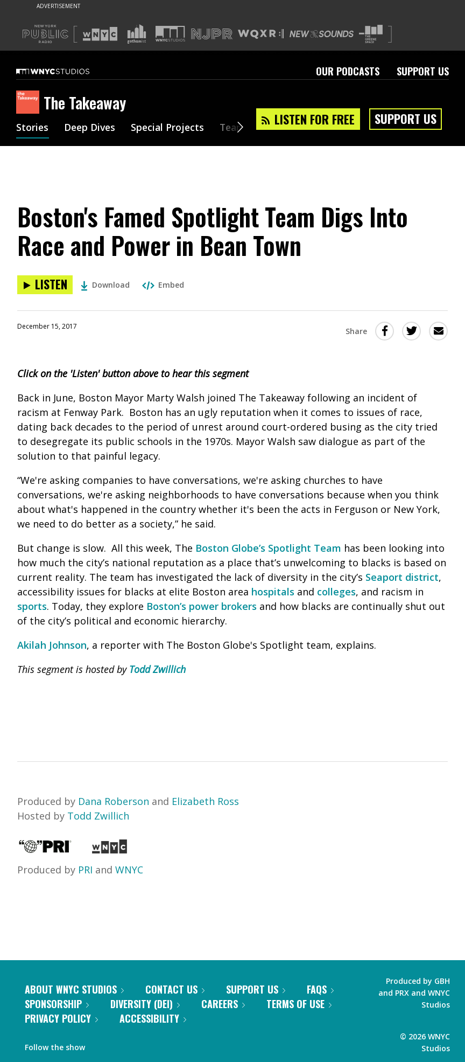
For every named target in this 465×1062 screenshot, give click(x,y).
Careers (223, 1004)
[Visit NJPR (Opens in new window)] (211, 34)
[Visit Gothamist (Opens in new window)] (136, 34)
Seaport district (402, 577)
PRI (85, 869)
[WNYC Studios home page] (66, 71)
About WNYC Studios (74, 989)
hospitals (272, 591)
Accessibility (152, 1018)
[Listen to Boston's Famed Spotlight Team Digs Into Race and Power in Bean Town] (45, 284)
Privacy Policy (61, 1018)
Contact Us (175, 989)
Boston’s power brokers (201, 606)
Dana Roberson (113, 801)
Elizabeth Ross (205, 801)
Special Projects (170, 128)
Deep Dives (91, 128)
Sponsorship (57, 1004)
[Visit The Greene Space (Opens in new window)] (371, 34)
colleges (336, 591)
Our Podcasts (347, 71)
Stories (32, 128)
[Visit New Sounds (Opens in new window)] (322, 34)
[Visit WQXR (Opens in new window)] (261, 34)
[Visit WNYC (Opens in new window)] (100, 34)
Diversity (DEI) (145, 1004)
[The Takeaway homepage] (30, 103)
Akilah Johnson (52, 644)
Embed (163, 285)
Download (105, 285)
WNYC (129, 869)
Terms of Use (299, 1004)
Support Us (423, 71)
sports (32, 606)
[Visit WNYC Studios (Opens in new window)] (170, 33)
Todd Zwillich (157, 669)
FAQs (320, 989)
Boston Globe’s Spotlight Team (268, 548)
